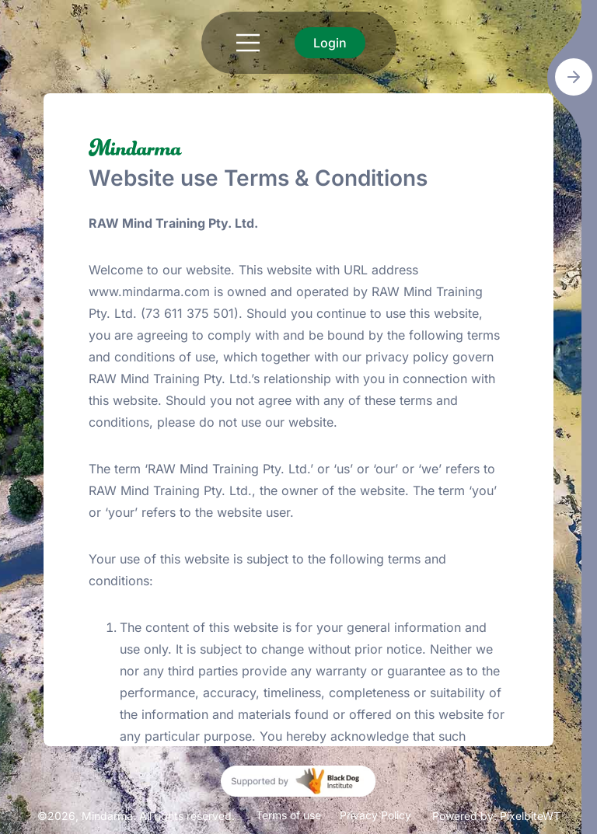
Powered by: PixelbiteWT (496, 815)
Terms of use (288, 815)
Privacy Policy (375, 815)
